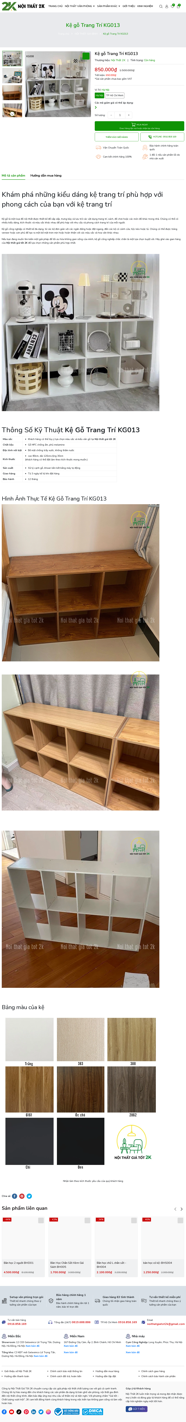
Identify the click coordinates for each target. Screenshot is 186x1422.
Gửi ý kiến (136, 1409)
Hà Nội (99, 95)
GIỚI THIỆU (129, 6)
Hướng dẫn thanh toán (16, 1376)
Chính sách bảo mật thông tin (66, 1371)
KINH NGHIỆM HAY (148, 6)
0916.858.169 (17, 1324)
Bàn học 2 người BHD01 (19, 1263)
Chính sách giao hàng (153, 1371)
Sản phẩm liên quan (24, 1208)
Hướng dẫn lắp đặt (106, 1376)
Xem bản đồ (32, 1346)
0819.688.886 (81, 1322)
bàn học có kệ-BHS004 (157, 1263)
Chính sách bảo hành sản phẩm (158, 1376)
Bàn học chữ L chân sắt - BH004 (111, 1265)
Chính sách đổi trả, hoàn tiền (65, 1376)
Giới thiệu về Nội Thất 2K (18, 1371)
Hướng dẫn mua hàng (107, 1371)
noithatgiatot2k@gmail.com (166, 1324)
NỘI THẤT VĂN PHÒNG (79, 6)
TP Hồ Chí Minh (114, 95)
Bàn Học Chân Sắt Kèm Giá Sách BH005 (67, 1265)
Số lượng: (100, 115)
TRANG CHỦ (55, 6)
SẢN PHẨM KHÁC (107, 6)
